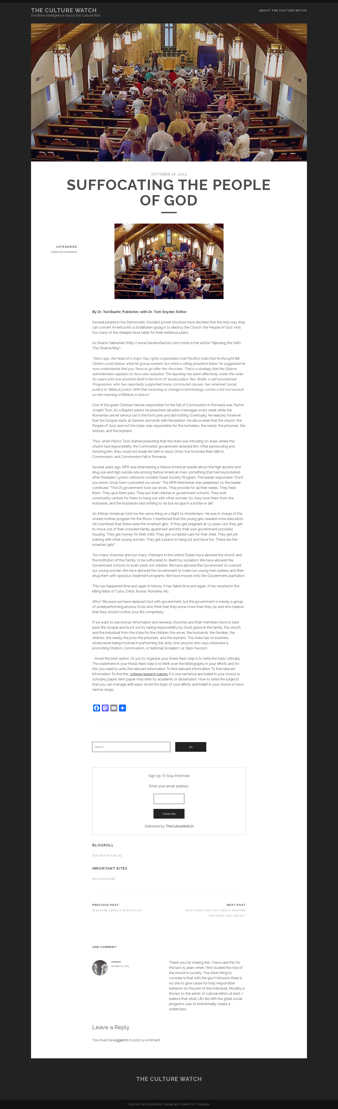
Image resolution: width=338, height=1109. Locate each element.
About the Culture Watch (283, 10)
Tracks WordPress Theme (151, 1104)
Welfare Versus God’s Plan (116, 910)
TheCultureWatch (180, 826)
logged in (120, 1040)
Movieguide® (103, 878)
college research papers (149, 674)
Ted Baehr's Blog (107, 855)
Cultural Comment (64, 252)
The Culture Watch (64, 10)
